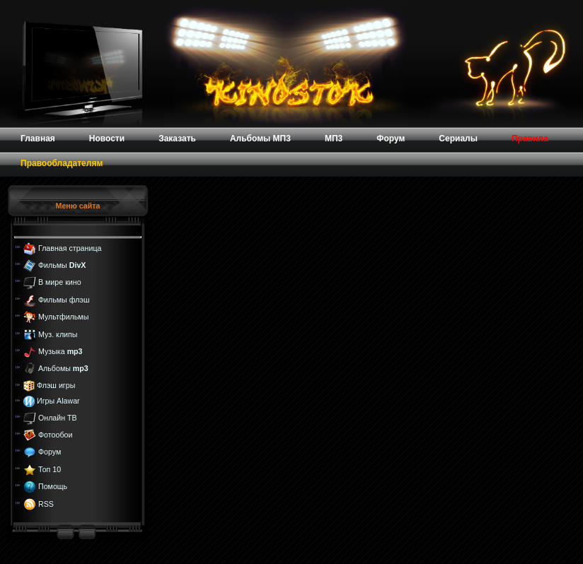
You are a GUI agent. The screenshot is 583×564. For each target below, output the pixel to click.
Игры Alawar (58, 400)
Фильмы (62, 265)
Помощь (52, 486)
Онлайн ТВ (57, 417)
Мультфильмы (63, 316)
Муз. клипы (58, 333)
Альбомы (63, 368)
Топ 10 (49, 469)
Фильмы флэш (64, 299)
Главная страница (69, 247)
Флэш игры (56, 385)
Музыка (60, 351)
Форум (49, 451)
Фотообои (55, 434)
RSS (46, 503)
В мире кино (59, 282)
